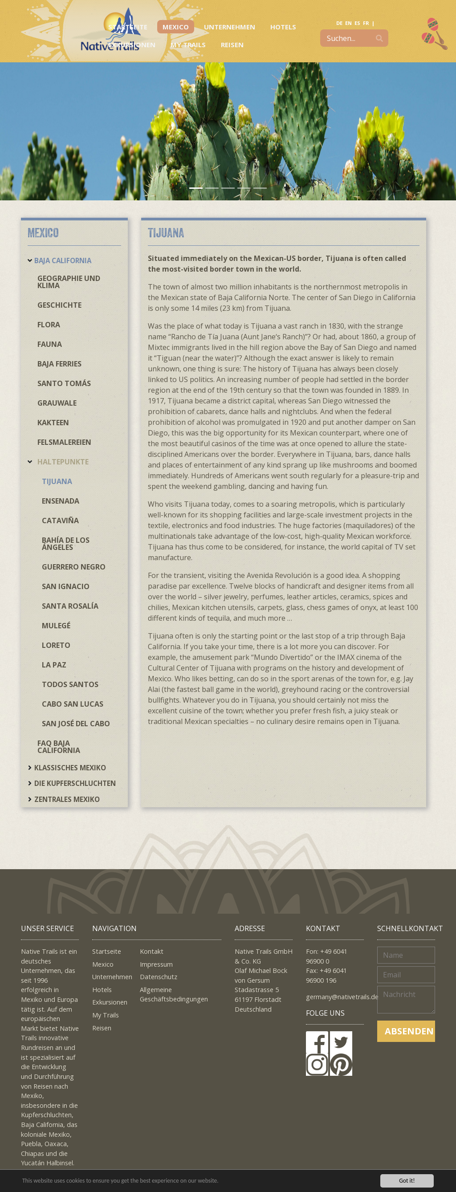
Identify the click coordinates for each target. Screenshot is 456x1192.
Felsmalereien (64, 442)
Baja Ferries (59, 364)
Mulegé (56, 626)
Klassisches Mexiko (70, 767)
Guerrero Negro (74, 567)
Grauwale (57, 403)
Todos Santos (70, 684)
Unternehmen (229, 26)
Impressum (156, 964)
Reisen (232, 44)
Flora (48, 325)
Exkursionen (131, 44)
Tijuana (57, 481)
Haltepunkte (63, 462)
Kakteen (53, 422)
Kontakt (151, 951)
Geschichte (59, 305)
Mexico (176, 26)
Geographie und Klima (68, 281)
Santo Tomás (64, 383)
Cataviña (60, 520)
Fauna (49, 344)
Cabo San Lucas (72, 704)
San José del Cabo (76, 723)
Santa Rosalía (70, 606)
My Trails (188, 44)
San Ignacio (66, 586)
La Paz (54, 665)
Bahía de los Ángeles (66, 543)
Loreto (56, 645)
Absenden (409, 1031)
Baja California (62, 260)
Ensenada (60, 501)
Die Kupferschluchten (75, 783)
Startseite (127, 26)
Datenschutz (158, 976)
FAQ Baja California (58, 746)
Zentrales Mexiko (67, 799)
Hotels (283, 26)
